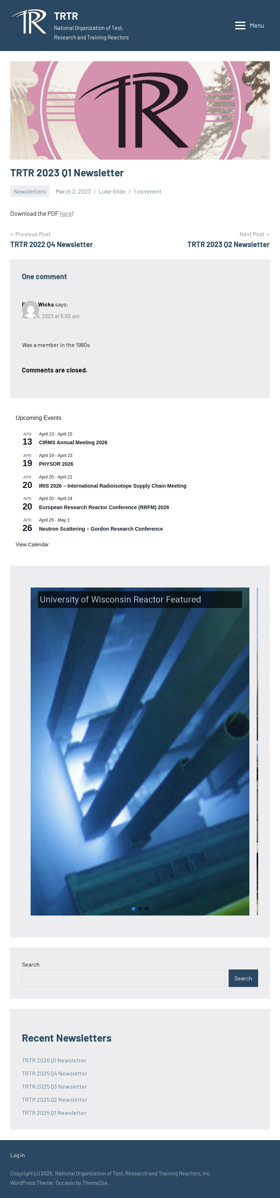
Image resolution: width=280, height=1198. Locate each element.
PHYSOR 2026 (56, 464)
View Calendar (32, 544)
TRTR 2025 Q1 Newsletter (54, 1112)
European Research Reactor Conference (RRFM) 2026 (104, 507)
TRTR (66, 15)
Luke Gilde (112, 191)
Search (31, 964)
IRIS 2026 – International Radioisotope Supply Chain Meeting (113, 486)
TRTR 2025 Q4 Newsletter (55, 1073)
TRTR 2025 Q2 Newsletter (55, 1099)
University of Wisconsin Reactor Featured (120, 599)
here (66, 213)
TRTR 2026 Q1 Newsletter (54, 1060)
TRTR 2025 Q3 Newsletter (54, 1086)
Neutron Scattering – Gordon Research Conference (101, 529)
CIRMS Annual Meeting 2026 (73, 442)
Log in (17, 1155)
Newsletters (30, 191)
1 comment (148, 191)
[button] (140, 752)
